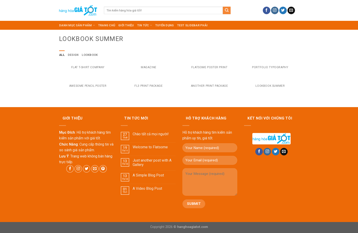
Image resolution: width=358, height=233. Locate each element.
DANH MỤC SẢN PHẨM (77, 25)
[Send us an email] (291, 10)
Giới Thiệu (126, 25)
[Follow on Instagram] (275, 10)
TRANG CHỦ (106, 25)
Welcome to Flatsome (150, 147)
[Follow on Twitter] (283, 10)
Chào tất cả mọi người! (151, 134)
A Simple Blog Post (148, 175)
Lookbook (90, 55)
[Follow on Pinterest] (103, 169)
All (62, 55)
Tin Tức (144, 25)
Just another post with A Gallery (152, 162)
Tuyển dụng (164, 25)
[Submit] (227, 10)
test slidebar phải (192, 25)
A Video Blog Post (147, 188)
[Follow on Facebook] (266, 10)
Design (73, 55)
